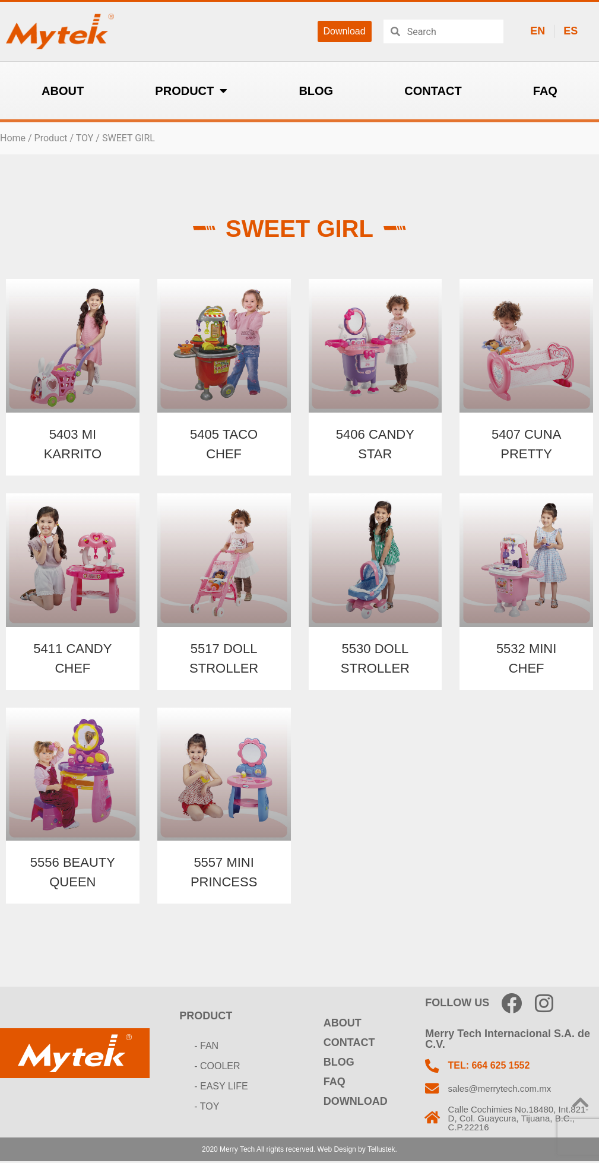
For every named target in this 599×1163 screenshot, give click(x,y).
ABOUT (63, 90)
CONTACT (432, 90)
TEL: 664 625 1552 (490, 1066)
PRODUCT (191, 91)
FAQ (545, 90)
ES (570, 31)
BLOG (316, 90)
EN (537, 31)
